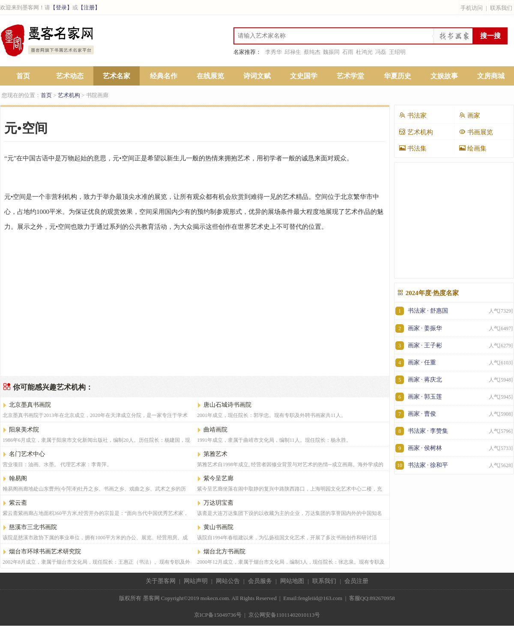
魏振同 (331, 52)
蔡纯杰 (312, 52)
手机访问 (471, 8)
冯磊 (380, 52)
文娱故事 (444, 76)
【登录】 (61, 7)
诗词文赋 (257, 76)
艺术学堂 (350, 76)
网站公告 (228, 581)
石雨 (347, 52)
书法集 (413, 148)
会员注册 (356, 581)
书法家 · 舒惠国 (454, 310)
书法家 (413, 115)
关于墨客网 (161, 581)
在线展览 (210, 76)
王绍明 (397, 52)
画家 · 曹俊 (454, 413)
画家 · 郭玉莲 (454, 396)
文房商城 (491, 76)
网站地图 (292, 581)
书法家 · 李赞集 (454, 431)
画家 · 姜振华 (454, 328)
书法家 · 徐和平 (454, 465)
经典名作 (163, 76)
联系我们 (501, 8)
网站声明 (196, 581)
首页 (23, 76)
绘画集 (473, 148)
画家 (469, 115)
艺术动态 (70, 76)
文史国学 (303, 76)
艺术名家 (116, 76)
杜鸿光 (364, 52)
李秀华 (273, 52)
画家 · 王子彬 (454, 345)
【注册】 (89, 7)
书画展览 (476, 132)
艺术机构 (69, 95)
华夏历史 (397, 76)
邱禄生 (292, 52)
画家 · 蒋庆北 (454, 379)
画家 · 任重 (454, 362)
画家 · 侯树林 (454, 448)
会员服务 (260, 581)
